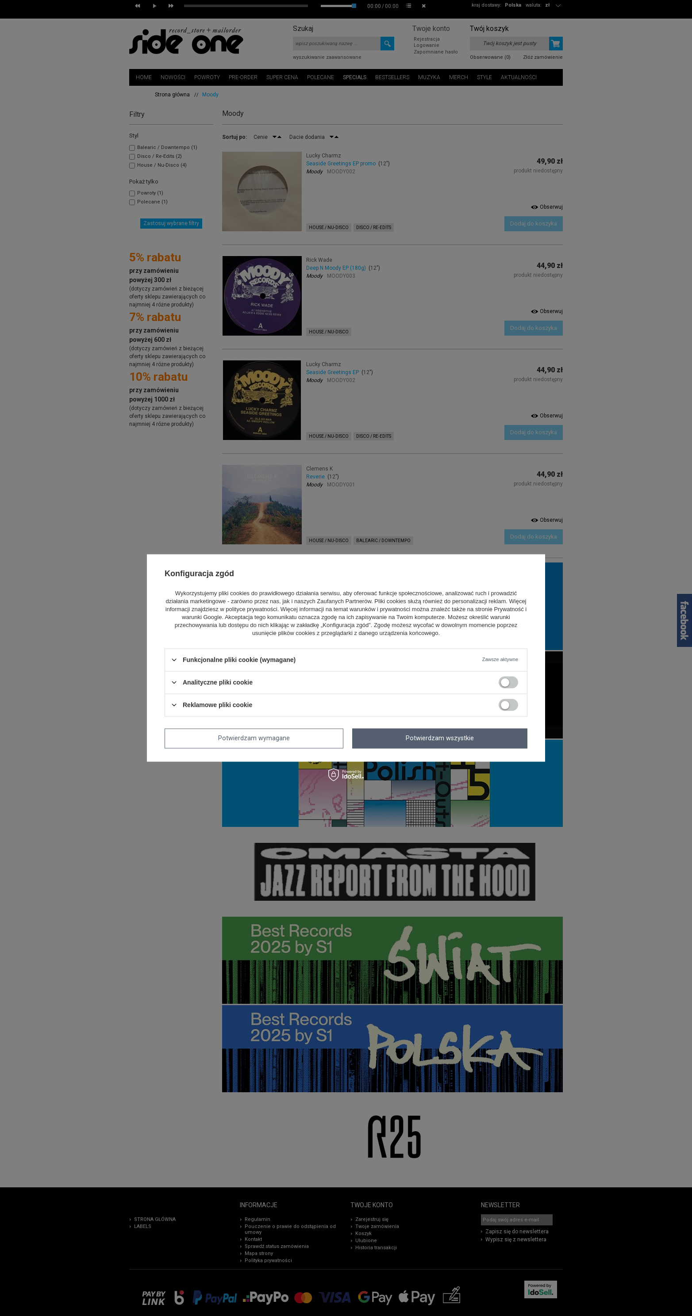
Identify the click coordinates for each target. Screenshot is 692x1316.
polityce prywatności (251, 609)
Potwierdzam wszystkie (440, 738)
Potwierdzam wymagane (254, 738)
